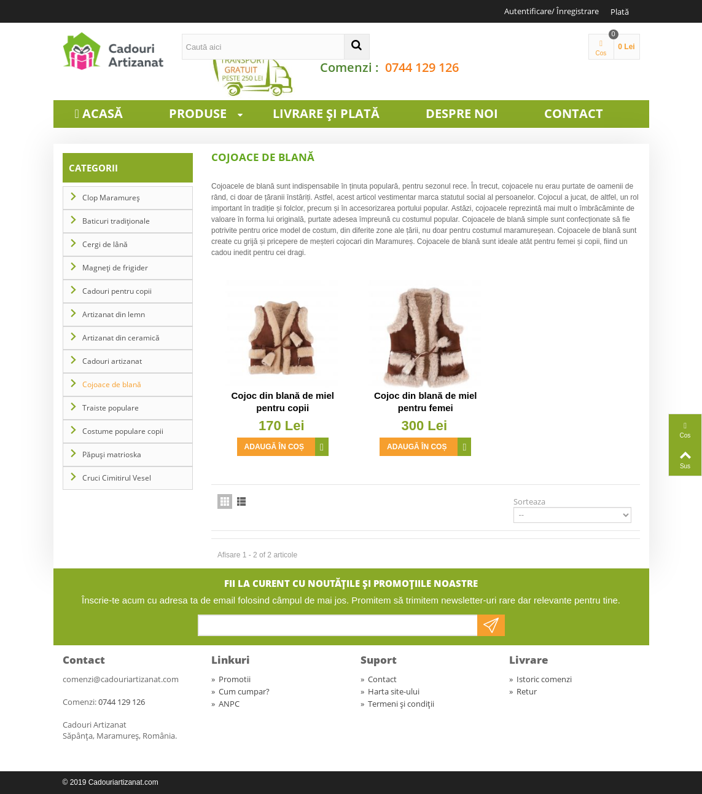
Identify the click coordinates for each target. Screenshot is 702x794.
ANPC (225, 703)
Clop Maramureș (111, 197)
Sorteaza (529, 501)
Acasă (102, 113)
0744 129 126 (422, 67)
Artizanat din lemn (113, 314)
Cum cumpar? (240, 691)
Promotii (231, 679)
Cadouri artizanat (112, 361)
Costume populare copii (122, 431)
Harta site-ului (390, 691)
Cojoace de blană (111, 384)
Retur (523, 691)
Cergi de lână (105, 244)
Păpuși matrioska (111, 454)
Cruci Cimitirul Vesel (116, 478)
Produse (211, 113)
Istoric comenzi (540, 679)
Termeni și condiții (397, 703)
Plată (619, 11)
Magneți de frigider (115, 267)
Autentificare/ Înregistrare (551, 11)
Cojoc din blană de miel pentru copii (282, 401)
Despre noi (462, 113)
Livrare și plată (326, 113)
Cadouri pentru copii (117, 291)
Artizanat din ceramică (121, 337)
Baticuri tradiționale (116, 221)
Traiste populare (110, 408)
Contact (573, 113)
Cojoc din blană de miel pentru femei (425, 401)
